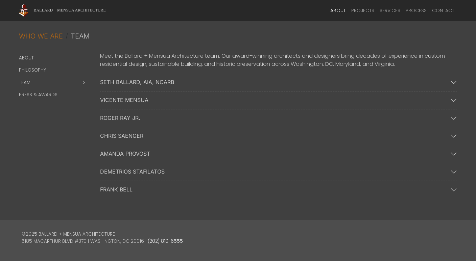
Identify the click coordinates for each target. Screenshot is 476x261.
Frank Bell (116, 189)
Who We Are (41, 36)
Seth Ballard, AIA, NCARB (137, 82)
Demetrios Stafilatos (132, 171)
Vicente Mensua (124, 100)
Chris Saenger (121, 135)
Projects (362, 10)
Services (390, 10)
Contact (443, 10)
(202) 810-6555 (165, 241)
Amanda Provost (125, 153)
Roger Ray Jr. (120, 117)
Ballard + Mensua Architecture (70, 10)
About (338, 10)
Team (24, 82)
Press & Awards (38, 95)
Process (416, 10)
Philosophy (32, 70)
